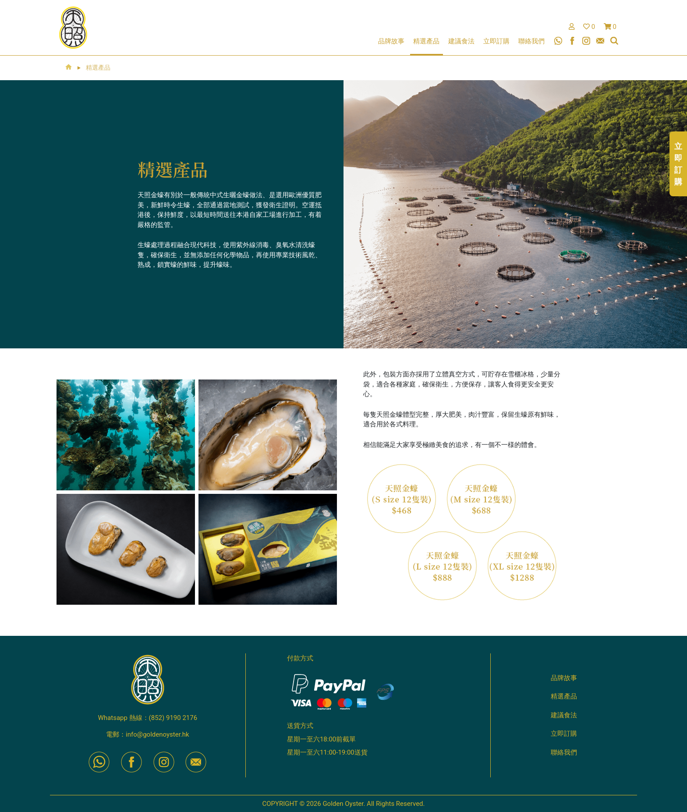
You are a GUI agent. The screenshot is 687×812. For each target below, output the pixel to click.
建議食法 (461, 41)
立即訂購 (496, 41)
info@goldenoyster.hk (157, 734)
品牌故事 (391, 41)
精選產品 (426, 41)
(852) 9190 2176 (173, 718)
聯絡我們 (531, 41)
